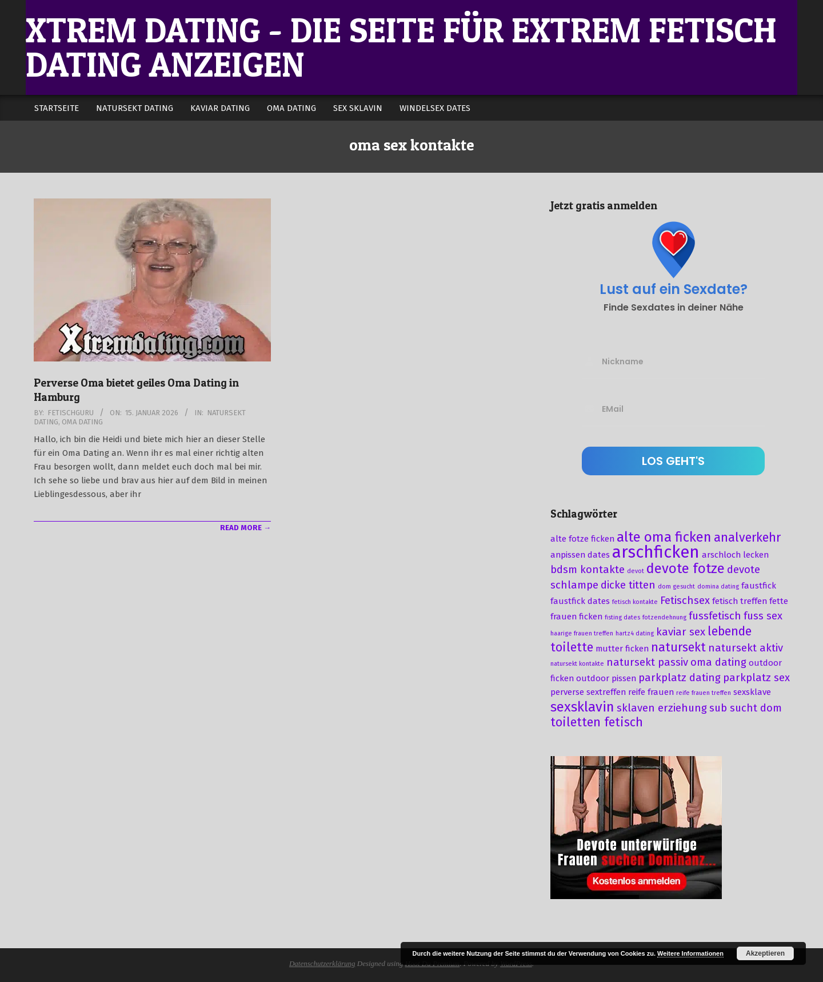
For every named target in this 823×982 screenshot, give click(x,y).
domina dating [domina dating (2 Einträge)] (718, 586)
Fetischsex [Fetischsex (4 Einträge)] (685, 600)
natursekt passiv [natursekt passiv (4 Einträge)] (647, 662)
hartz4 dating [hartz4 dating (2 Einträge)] (635, 633)
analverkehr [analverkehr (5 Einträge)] (747, 537)
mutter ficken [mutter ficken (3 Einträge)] (622, 648)
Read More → (245, 527)
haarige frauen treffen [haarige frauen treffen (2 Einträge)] (581, 633)
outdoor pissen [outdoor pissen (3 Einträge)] (606, 678)
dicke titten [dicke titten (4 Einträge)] (628, 585)
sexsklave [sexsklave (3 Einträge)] (752, 692)
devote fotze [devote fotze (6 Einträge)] (685, 568)
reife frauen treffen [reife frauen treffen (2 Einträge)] (703, 693)
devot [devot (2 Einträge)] (635, 571)
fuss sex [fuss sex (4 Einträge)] (763, 616)
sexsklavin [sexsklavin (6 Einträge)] (582, 707)
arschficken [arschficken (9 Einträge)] (656, 552)
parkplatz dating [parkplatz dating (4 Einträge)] (679, 677)
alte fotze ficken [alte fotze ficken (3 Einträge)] (582, 539)
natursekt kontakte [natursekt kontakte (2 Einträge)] (577, 663)
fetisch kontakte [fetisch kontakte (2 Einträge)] (635, 602)
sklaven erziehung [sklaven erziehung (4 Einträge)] (662, 708)
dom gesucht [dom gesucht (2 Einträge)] (676, 586)
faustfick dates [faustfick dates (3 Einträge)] (580, 601)
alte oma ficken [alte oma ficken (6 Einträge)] (664, 537)
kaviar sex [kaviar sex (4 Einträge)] (680, 632)
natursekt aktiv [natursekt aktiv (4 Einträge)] (745, 648)
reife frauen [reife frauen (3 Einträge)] (651, 692)
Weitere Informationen (690, 953)
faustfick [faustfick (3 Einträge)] (758, 586)
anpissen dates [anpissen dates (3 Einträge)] (580, 555)
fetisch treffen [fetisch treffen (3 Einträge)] (739, 601)
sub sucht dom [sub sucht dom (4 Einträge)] (745, 708)
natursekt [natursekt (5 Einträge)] (678, 647)
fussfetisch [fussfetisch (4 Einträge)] (715, 616)
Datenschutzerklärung (322, 963)
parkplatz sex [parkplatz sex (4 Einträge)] (756, 677)
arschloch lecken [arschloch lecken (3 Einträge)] (735, 555)
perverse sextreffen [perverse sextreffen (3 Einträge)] (588, 692)
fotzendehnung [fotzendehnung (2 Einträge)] (664, 617)
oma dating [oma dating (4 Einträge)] (718, 662)
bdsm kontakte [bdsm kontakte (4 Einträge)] (587, 569)
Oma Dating (82, 422)
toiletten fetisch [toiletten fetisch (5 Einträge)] (596, 722)
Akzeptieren (765, 953)
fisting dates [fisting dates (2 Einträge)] (622, 617)
